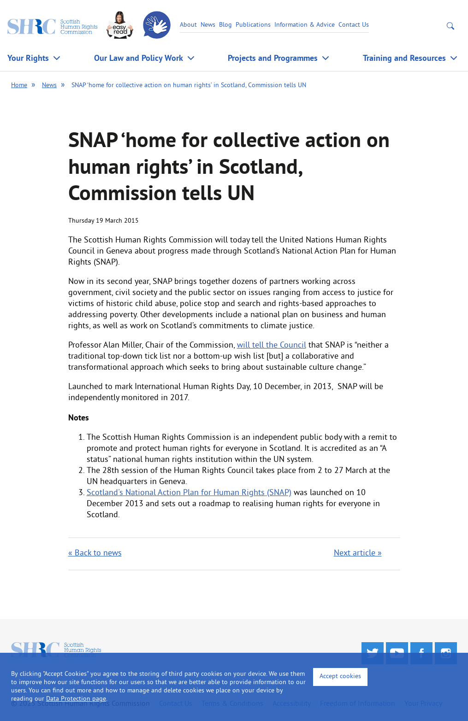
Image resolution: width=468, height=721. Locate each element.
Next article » (358, 553)
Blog (225, 25)
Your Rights (28, 58)
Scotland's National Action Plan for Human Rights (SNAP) (189, 493)
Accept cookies (340, 676)
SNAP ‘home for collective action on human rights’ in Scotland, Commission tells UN (188, 85)
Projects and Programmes (273, 58)
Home (19, 85)
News (208, 25)
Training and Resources (404, 58)
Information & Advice (304, 25)
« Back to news (95, 553)
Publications (253, 25)
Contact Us (353, 25)
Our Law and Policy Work (138, 58)
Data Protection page (76, 699)
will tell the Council (271, 345)
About (188, 25)
